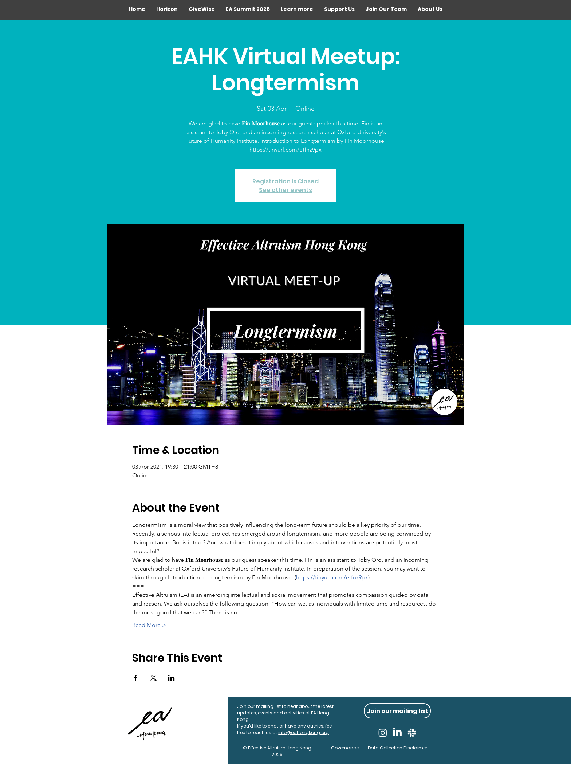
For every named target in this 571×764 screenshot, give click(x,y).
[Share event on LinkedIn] (171, 678)
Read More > (149, 625)
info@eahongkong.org (303, 732)
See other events (285, 190)
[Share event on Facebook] (135, 678)
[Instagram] (382, 732)
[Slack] (411, 732)
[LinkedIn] (397, 732)
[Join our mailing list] (397, 710)
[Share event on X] (153, 678)
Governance (345, 748)
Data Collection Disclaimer (397, 748)
